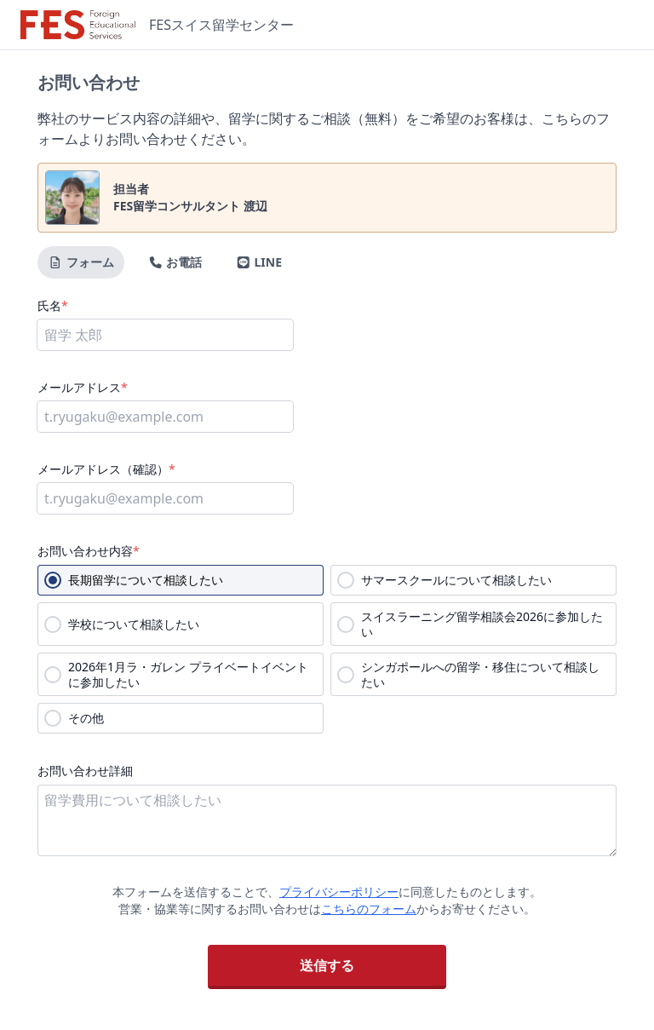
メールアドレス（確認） (106, 469)
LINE (259, 262)
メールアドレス (82, 387)
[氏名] (165, 334)
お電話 (175, 262)
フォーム (81, 262)
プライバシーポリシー (339, 891)
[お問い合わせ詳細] (327, 820)
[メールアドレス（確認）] (165, 498)
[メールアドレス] (165, 416)
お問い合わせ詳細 (85, 770)
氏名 (52, 305)
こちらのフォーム (368, 909)
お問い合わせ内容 (88, 551)
